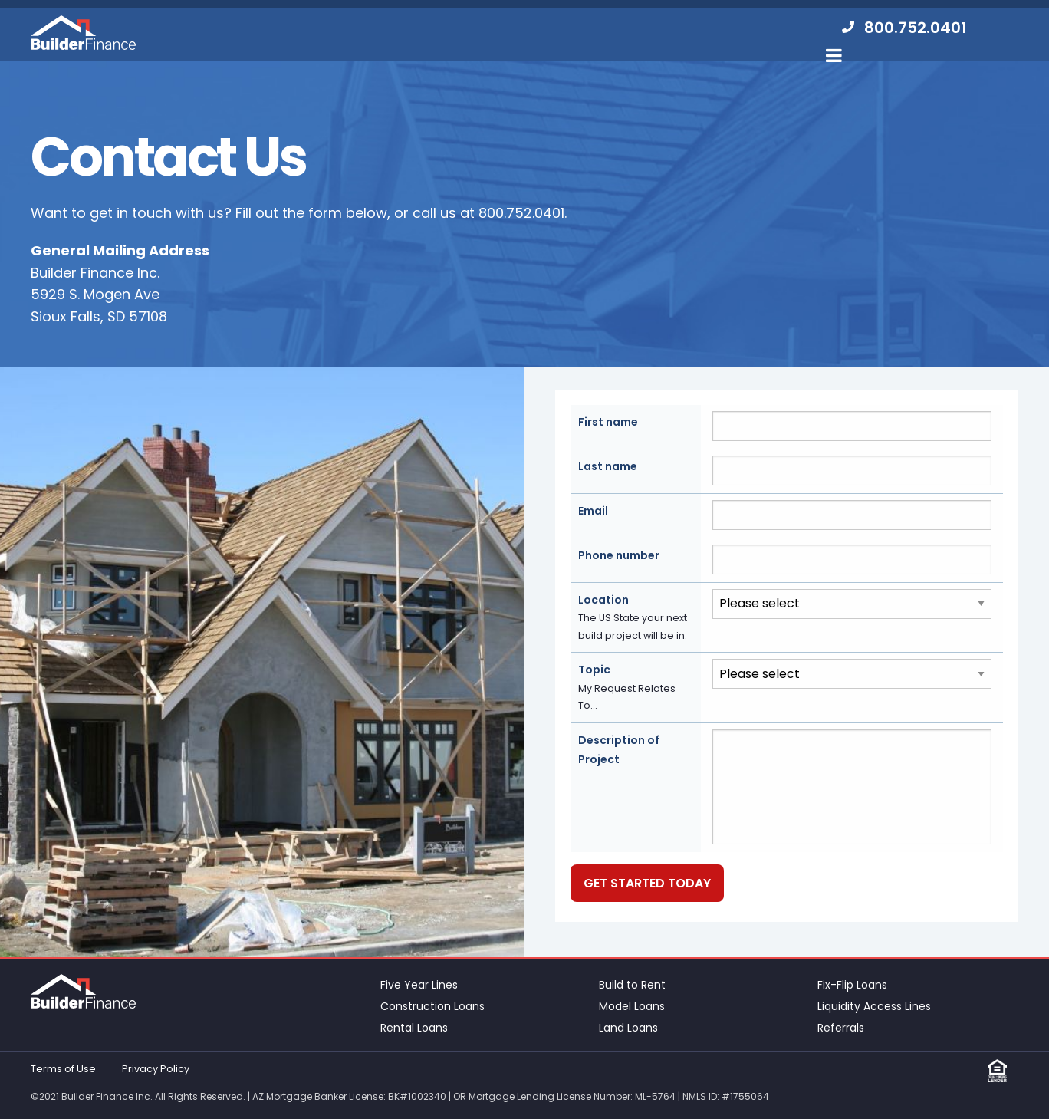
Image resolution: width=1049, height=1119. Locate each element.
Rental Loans (414, 1027)
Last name (607, 466)
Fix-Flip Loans (852, 984)
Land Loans (628, 1027)
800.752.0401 (521, 212)
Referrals (840, 1027)
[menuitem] (902, 28)
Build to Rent (632, 984)
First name (608, 421)
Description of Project (618, 749)
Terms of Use (63, 1068)
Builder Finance (83, 32)
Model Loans (632, 1006)
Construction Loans (432, 1006)
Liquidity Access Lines (874, 1006)
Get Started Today (647, 883)
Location (635, 618)
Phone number (618, 555)
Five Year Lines (419, 984)
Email (593, 510)
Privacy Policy (155, 1068)
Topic (635, 688)
